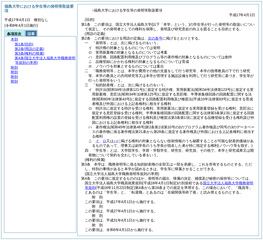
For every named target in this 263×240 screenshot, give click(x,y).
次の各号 (155, 38)
